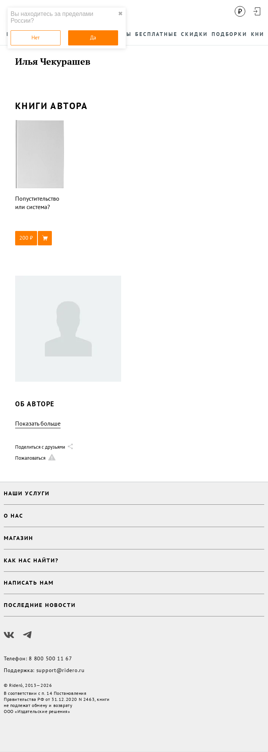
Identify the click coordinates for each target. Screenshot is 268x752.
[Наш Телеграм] (27, 635)
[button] (39, 238)
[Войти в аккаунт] (256, 11)
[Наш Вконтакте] (9, 635)
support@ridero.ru (60, 670)
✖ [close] (120, 14)
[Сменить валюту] (240, 11)
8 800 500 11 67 (50, 658)
